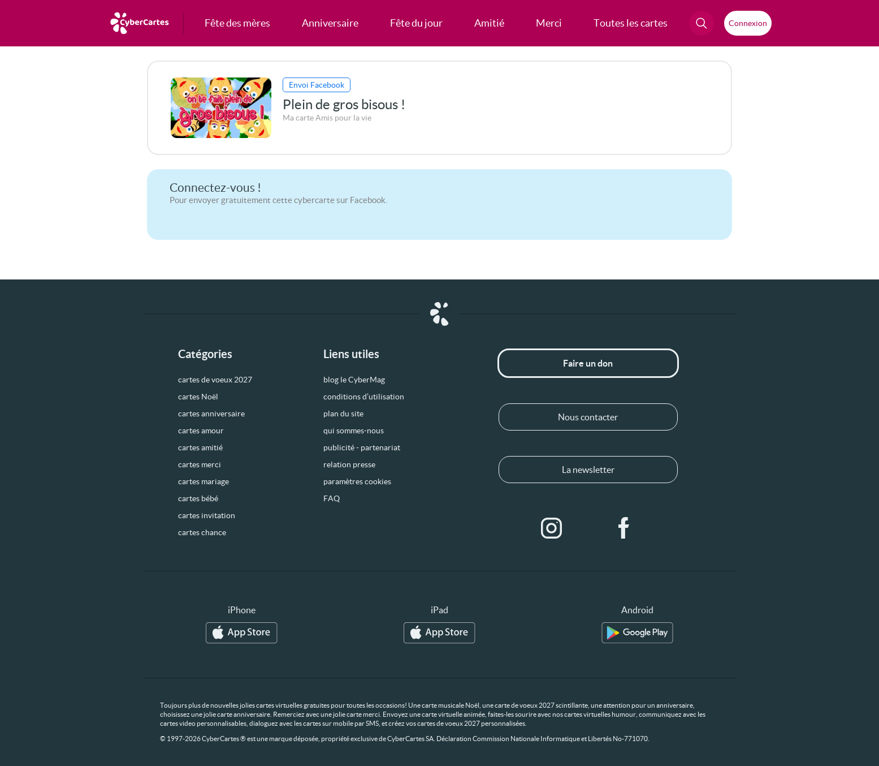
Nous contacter (588, 417)
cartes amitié (200, 447)
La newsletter (588, 469)
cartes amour (201, 430)
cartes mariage (203, 481)
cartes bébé (198, 498)
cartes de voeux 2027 (215, 379)
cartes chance (202, 532)
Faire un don (588, 363)
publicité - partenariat (361, 447)
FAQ (331, 498)
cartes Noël (198, 396)
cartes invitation (206, 515)
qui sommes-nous (353, 430)
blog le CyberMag (354, 379)
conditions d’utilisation (363, 396)
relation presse (349, 464)
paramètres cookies (357, 481)
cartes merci (199, 464)
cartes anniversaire (211, 413)
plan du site (343, 413)
